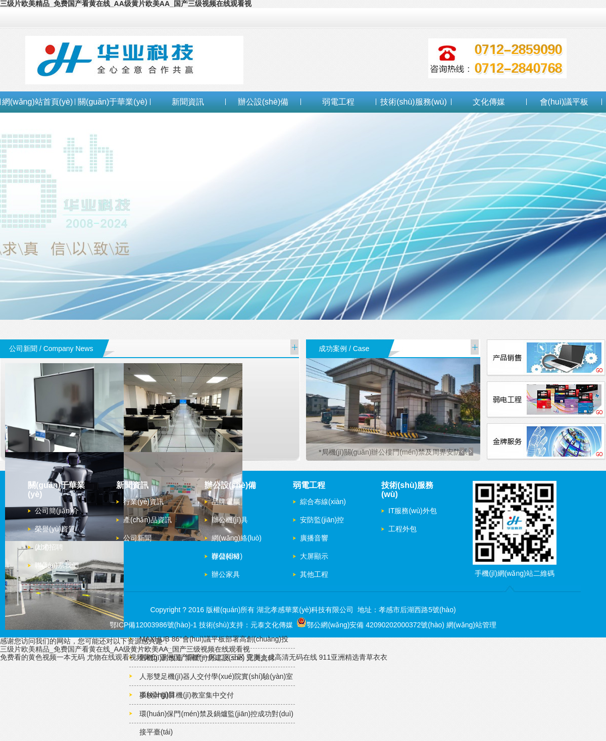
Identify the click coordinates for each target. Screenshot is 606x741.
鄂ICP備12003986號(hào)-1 (153, 625)
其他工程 (314, 574)
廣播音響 (314, 538)
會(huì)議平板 (564, 101)
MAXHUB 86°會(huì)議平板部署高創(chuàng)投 (213, 639)
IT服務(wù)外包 (412, 511)
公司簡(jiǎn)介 (57, 511)
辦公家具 (226, 574)
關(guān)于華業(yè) (112, 101)
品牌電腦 (226, 502)
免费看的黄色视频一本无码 (42, 657)
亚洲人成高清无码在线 (281, 657)
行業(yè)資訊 (143, 502)
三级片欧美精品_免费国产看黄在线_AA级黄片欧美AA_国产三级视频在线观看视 (125, 649)
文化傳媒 (489, 101)
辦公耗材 (226, 556)
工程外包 (402, 529)
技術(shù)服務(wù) (413, 101)
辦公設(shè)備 (263, 101)
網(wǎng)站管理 (471, 625)
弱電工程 (338, 101)
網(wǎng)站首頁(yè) (37, 101)
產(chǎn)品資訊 (147, 520)
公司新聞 (137, 538)
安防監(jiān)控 (322, 520)
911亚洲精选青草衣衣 (353, 657)
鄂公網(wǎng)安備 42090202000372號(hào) (370, 625)
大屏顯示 (314, 556)
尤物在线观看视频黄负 (122, 657)
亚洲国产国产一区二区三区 (202, 657)
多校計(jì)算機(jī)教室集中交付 (186, 695)
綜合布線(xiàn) (323, 502)
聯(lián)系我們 (57, 565)
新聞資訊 (188, 101)
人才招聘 (49, 547)
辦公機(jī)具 (230, 520)
